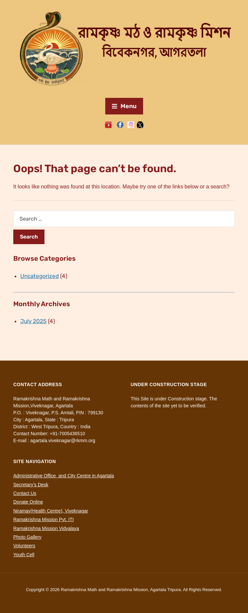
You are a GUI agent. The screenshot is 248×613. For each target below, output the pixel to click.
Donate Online (28, 502)
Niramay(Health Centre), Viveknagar (50, 510)
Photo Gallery (27, 537)
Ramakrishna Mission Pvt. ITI (43, 519)
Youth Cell (23, 554)
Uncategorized (39, 276)
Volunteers (24, 545)
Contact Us (24, 493)
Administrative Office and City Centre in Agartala (63, 475)
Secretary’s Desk (30, 484)
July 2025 (33, 321)
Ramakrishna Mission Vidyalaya (46, 528)
